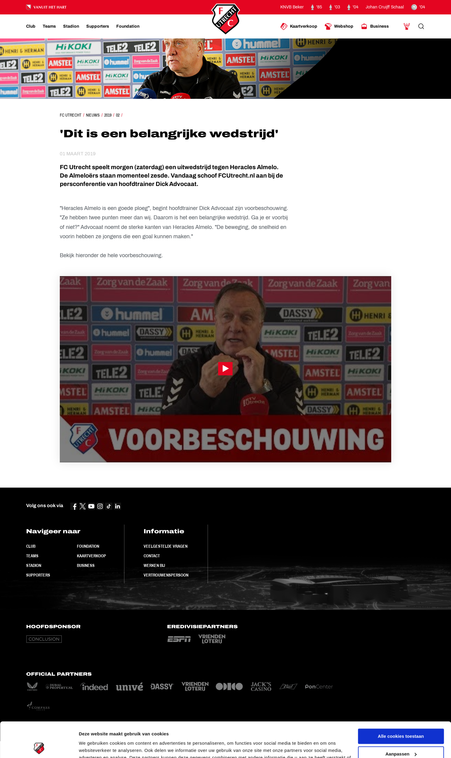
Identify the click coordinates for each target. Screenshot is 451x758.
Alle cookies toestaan (401, 701)
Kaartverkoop (91, 556)
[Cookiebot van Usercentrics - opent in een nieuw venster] (39, 746)
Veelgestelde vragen (165, 546)
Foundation (88, 546)
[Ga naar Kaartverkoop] (298, 26)
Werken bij (154, 565)
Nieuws (93, 115)
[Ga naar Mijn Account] (406, 26)
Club (30, 546)
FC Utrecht (70, 115)
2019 (107, 115)
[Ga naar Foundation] (127, 26)
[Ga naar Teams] (49, 26)
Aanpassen (401, 718)
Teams (32, 556)
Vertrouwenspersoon (166, 575)
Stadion (33, 565)
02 (118, 115)
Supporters (38, 575)
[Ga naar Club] (30, 26)
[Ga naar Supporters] (97, 26)
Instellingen (91, 746)
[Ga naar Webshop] (339, 26)
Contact (152, 556)
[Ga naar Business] (375, 26)
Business (86, 565)
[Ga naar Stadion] (71, 26)
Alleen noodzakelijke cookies (401, 736)
